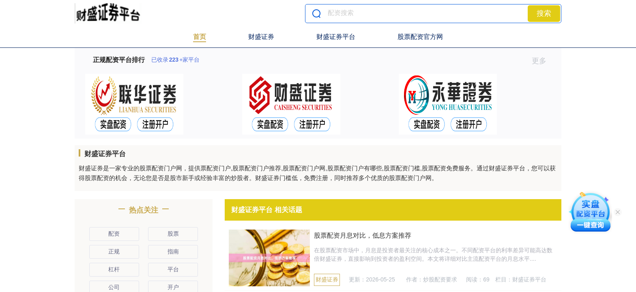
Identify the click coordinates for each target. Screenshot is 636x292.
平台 (173, 269)
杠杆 (114, 269)
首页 (199, 36)
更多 (542, 61)
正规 (114, 251)
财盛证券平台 (335, 36)
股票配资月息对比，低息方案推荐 (362, 235)
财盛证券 (261, 36)
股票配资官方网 (420, 36)
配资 (114, 233)
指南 (173, 251)
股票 (173, 233)
